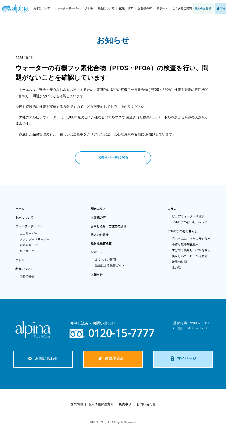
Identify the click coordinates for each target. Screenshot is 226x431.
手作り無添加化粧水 (185, 244)
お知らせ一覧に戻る (113, 157)
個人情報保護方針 (101, 404)
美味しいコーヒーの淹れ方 (190, 256)
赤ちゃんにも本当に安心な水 (191, 238)
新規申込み (114, 358)
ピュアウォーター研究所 (188, 216)
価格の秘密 (27, 276)
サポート (161, 8)
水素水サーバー (30, 245)
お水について (41, 8)
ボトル (88, 8)
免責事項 (125, 404)
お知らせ (97, 274)
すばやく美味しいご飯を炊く (191, 250)
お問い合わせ (46, 358)
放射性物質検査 (101, 243)
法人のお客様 (203, 8)
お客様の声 (145, 8)
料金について (106, 8)
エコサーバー (29, 233)
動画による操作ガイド (110, 265)
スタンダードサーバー (34, 239)
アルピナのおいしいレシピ (190, 222)
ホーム (19, 209)
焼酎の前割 (179, 261)
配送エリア (126, 8)
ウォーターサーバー (67, 8)
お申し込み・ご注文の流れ (108, 226)
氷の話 (176, 267)
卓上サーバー (29, 251)
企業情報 (76, 404)
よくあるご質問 (182, 8)
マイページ (186, 358)
